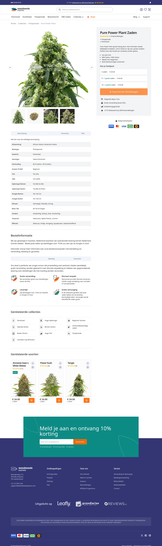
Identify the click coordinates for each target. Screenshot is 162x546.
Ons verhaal (84, 474)
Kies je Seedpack (107, 66)
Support (146, 17)
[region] (51, 67)
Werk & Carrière (86, 478)
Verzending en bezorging (123, 474)
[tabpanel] (51, 181)
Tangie (71, 362)
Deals (91, 16)
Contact (117, 488)
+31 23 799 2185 (17, 483)
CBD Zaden (66, 17)
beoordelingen (85, 485)
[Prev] (10, 67)
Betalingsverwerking (121, 478)
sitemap (50, 481)
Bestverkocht (53, 17)
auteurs (83, 481)
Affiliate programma (87, 488)
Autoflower (27, 17)
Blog (136, 17)
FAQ (48, 485)
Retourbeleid (118, 481)
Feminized (15, 17)
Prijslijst (50, 478)
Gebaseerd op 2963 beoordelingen (83, 3)
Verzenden (80, 442)
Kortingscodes (52, 474)
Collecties (22, 23)
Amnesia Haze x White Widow (20, 364)
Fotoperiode (40, 17)
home (13, 23)
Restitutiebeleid (119, 485)
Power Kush (46, 362)
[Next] (91, 67)
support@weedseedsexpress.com (23, 486)
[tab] (22, 133)
